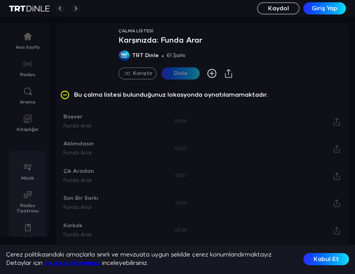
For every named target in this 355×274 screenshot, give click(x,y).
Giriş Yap (325, 8)
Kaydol (278, 8)
